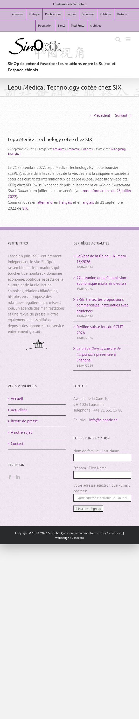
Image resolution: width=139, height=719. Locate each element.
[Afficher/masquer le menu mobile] (128, 39)
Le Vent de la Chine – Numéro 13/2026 (101, 259)
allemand (44, 202)
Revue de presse (24, 420)
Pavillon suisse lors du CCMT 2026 (100, 329)
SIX (25, 208)
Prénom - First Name (90, 467)
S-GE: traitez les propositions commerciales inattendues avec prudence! (102, 305)
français (65, 202)
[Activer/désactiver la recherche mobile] (118, 39)
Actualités (59, 149)
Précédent (102, 115)
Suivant (121, 115)
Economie (73, 149)
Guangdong (118, 149)
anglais (88, 202)
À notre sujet (21, 432)
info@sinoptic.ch (103, 419)
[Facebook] (10, 477)
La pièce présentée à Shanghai (99, 354)
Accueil (17, 398)
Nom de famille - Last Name (96, 450)
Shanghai (14, 153)
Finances (87, 149)
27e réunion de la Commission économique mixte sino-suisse (102, 280)
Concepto (78, 538)
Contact (17, 443)
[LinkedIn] (18, 477)
